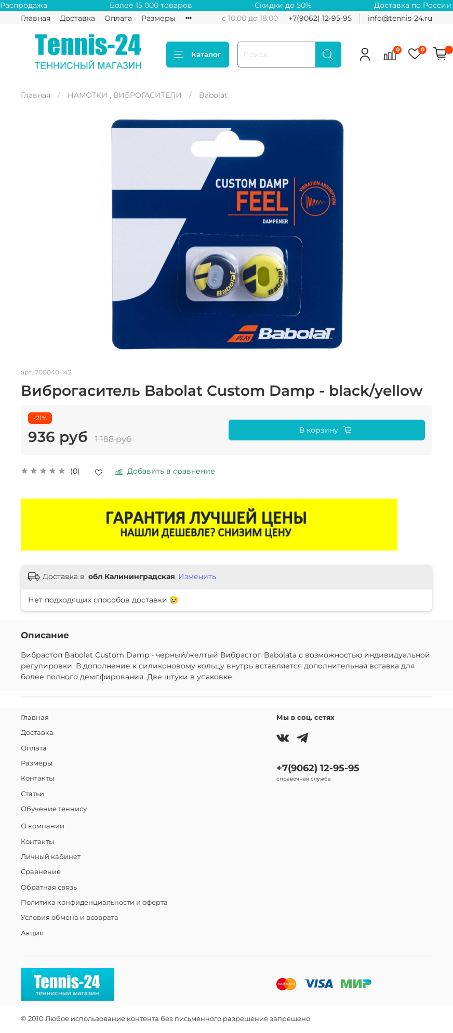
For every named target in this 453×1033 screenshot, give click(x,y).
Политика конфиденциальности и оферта (94, 902)
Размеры (158, 18)
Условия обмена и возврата (69, 917)
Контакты (37, 778)
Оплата (118, 18)
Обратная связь (49, 887)
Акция (32, 933)
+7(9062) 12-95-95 (320, 18)
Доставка (77, 18)
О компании (42, 826)
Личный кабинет (51, 857)
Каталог (197, 54)
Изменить (197, 576)
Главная (35, 18)
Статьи (32, 794)
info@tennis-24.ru (400, 18)
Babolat (213, 95)
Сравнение (41, 872)
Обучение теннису (54, 809)
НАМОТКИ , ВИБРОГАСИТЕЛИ (125, 95)
